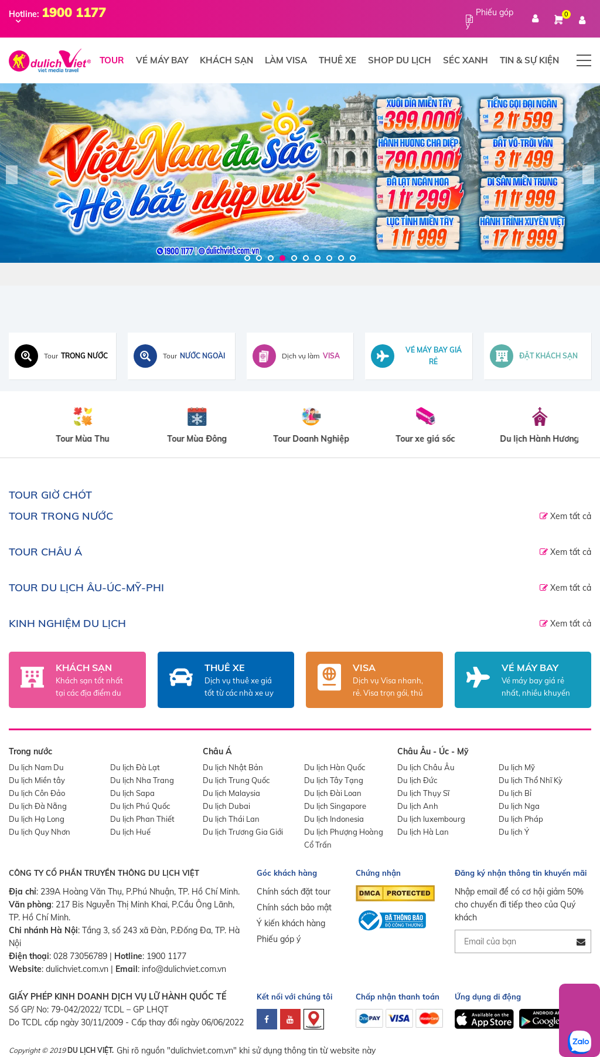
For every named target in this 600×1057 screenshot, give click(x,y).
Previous (12, 174)
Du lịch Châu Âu (426, 767)
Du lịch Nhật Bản (233, 767)
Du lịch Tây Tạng (333, 780)
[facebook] (267, 1019)
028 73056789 (80, 956)
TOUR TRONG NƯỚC (61, 516)
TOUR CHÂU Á (45, 551)
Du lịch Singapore (335, 806)
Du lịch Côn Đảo (37, 793)
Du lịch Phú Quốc (140, 806)
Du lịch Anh (417, 806)
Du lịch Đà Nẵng (38, 806)
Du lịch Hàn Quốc (334, 767)
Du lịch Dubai (226, 806)
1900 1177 (166, 956)
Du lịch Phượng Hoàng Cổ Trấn (343, 838)
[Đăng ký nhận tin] (581, 941)
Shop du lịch (399, 60)
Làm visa (286, 60)
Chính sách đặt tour (293, 891)
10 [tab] (353, 258)
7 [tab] (318, 258)
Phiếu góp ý (279, 939)
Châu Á (217, 751)
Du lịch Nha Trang (142, 780)
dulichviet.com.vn (77, 969)
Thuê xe (337, 60)
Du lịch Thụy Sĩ (423, 793)
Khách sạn (226, 60)
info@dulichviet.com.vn (184, 969)
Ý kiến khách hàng (291, 923)
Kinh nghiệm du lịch (67, 623)
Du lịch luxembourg (431, 819)
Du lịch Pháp (521, 819)
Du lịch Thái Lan (231, 819)
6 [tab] (306, 258)
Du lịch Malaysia (231, 793)
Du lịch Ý (514, 831)
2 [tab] (259, 258)
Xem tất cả (569, 516)
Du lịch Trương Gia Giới (243, 831)
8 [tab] (329, 258)
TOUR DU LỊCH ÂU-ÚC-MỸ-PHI (86, 587)
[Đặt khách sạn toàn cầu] (537, 356)
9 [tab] (341, 258)
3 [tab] (271, 258)
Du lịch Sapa (132, 793)
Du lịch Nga (519, 806)
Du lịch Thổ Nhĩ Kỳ (530, 780)
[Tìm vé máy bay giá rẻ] (418, 356)
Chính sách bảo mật (294, 907)
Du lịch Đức (417, 780)
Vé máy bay (162, 60)
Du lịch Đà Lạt (135, 767)
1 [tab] (247, 258)
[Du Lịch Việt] (300, 173)
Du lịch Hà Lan (423, 831)
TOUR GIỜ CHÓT (50, 495)
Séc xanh (465, 60)
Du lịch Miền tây (37, 780)
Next (588, 174)
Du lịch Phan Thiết (142, 819)
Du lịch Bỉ (515, 793)
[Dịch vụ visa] (300, 356)
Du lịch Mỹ (517, 767)
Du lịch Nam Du (36, 767)
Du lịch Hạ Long (36, 819)
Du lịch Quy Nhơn (39, 831)
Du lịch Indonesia (334, 819)
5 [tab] (294, 258)
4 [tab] (282, 258)
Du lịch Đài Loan (333, 793)
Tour (112, 60)
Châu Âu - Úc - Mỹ (433, 751)
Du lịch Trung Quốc (236, 780)
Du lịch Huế (130, 831)
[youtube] (290, 1019)
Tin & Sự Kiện (529, 60)
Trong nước (30, 751)
